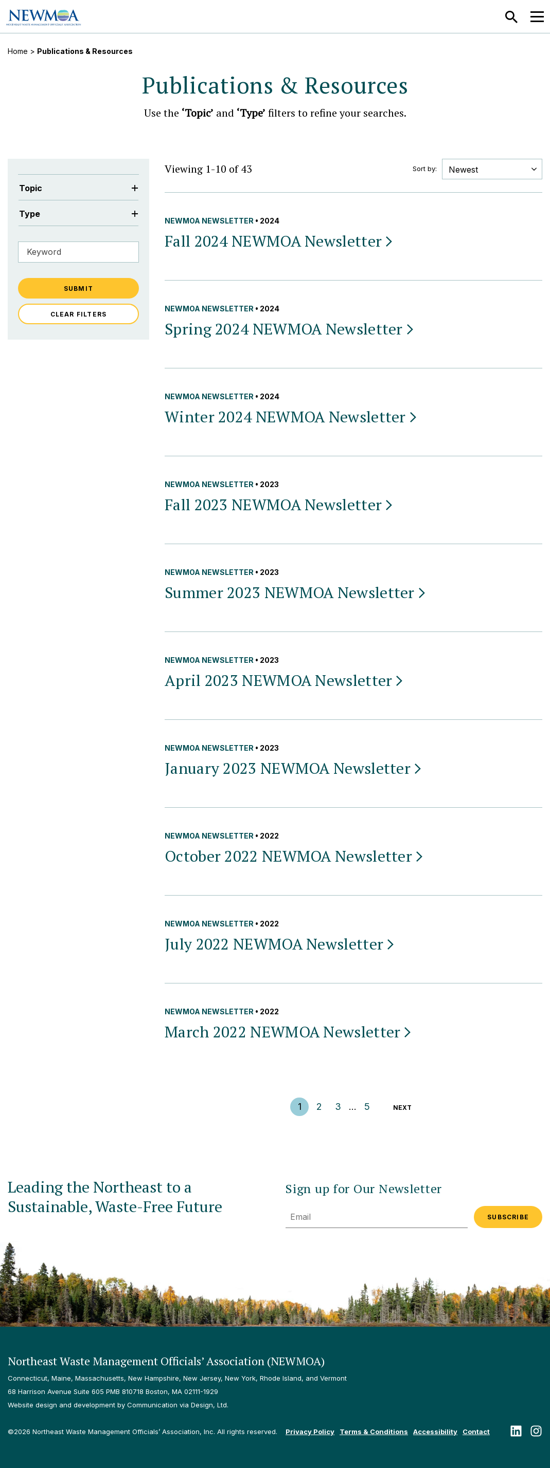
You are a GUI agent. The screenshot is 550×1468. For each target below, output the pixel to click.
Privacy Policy (310, 1431)
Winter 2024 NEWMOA (291, 416)
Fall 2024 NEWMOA (279, 241)
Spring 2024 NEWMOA (290, 329)
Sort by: (425, 168)
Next (402, 1107)
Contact (476, 1431)
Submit (78, 288)
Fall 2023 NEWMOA (279, 504)
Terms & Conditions (374, 1431)
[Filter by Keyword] (78, 252)
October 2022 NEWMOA (294, 856)
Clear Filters (78, 314)
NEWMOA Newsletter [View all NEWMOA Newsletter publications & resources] (209, 220)
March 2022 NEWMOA (289, 1031)
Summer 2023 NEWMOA (296, 592)
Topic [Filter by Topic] (78, 188)
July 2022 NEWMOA (280, 944)
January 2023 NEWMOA (294, 768)
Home (18, 51)
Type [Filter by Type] (78, 214)
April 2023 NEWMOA (284, 680)
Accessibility (435, 1431)
